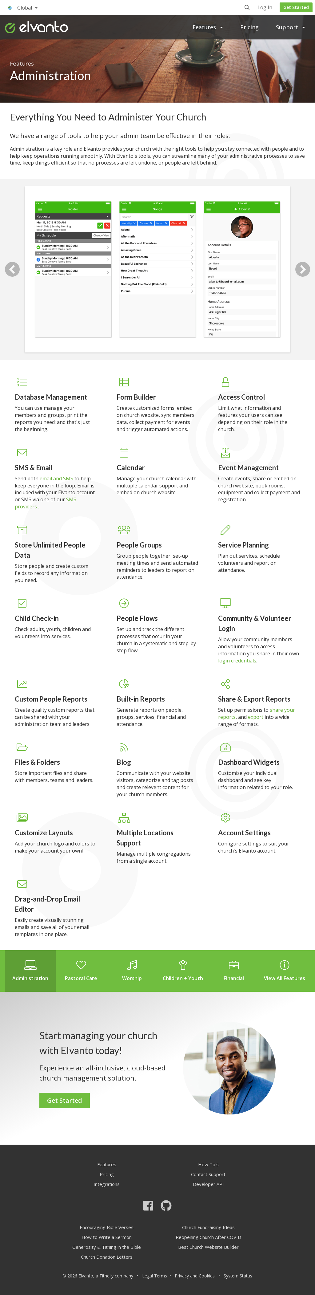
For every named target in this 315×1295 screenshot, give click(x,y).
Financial (233, 971)
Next (302, 269)
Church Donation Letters (107, 1257)
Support (290, 27)
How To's (208, 1164)
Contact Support (208, 1174)
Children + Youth (183, 971)
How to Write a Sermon (107, 1237)
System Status (238, 1276)
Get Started (296, 7)
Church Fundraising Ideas (208, 1227)
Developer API (208, 1184)
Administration (30, 971)
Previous (12, 269)
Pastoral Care (81, 971)
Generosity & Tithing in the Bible (106, 1247)
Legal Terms (154, 1276)
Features (208, 27)
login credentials (237, 660)
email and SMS (57, 478)
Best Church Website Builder (208, 1247)
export (255, 717)
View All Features (285, 971)
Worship (132, 971)
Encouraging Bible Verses (107, 1227)
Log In (264, 8)
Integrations (107, 1184)
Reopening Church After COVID (208, 1237)
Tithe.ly (106, 1276)
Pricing (249, 27)
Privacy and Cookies (195, 1276)
